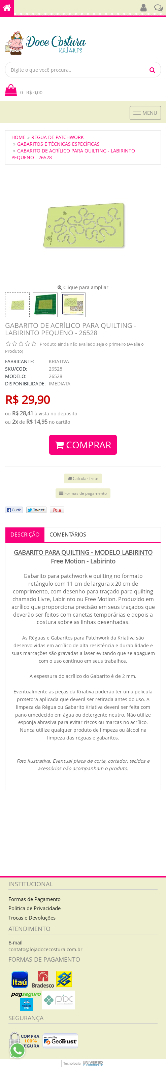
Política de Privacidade (34, 908)
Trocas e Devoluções (32, 917)
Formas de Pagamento (34, 899)
